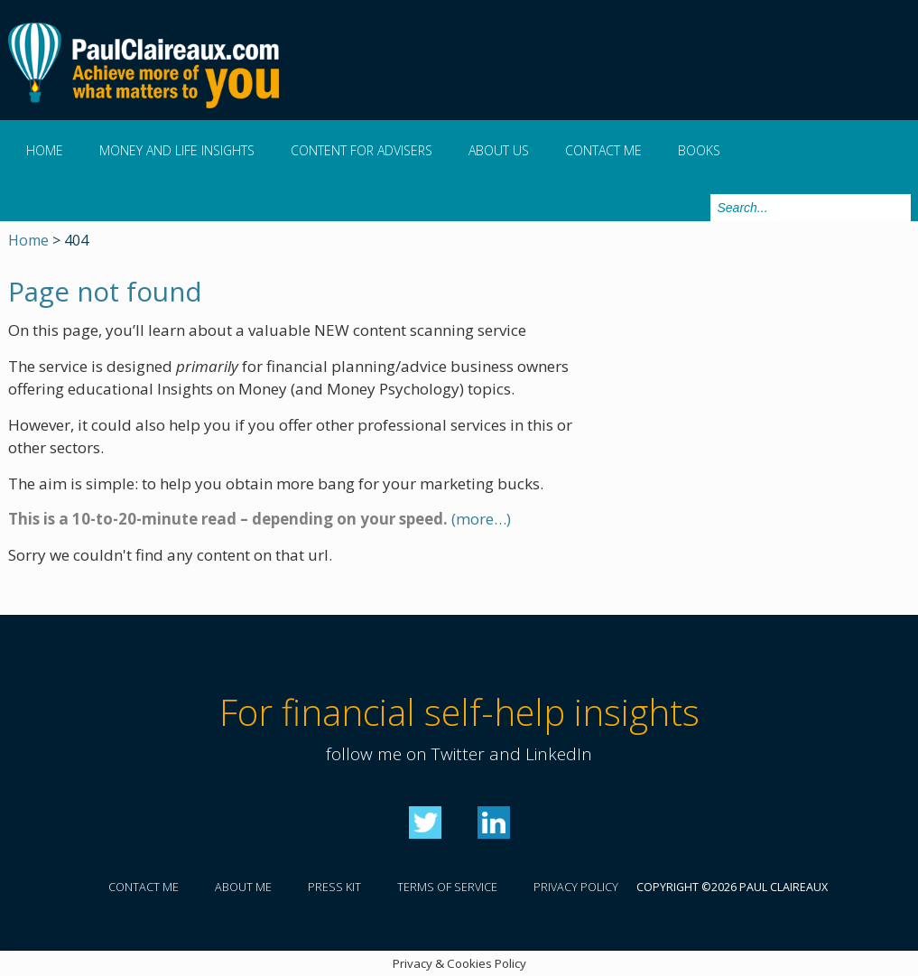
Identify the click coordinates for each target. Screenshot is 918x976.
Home (44, 150)
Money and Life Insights (177, 150)
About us (498, 150)
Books (699, 150)
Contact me (603, 150)
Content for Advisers (361, 150)
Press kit (334, 887)
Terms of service (447, 887)
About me (243, 887)
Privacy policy (575, 887)
